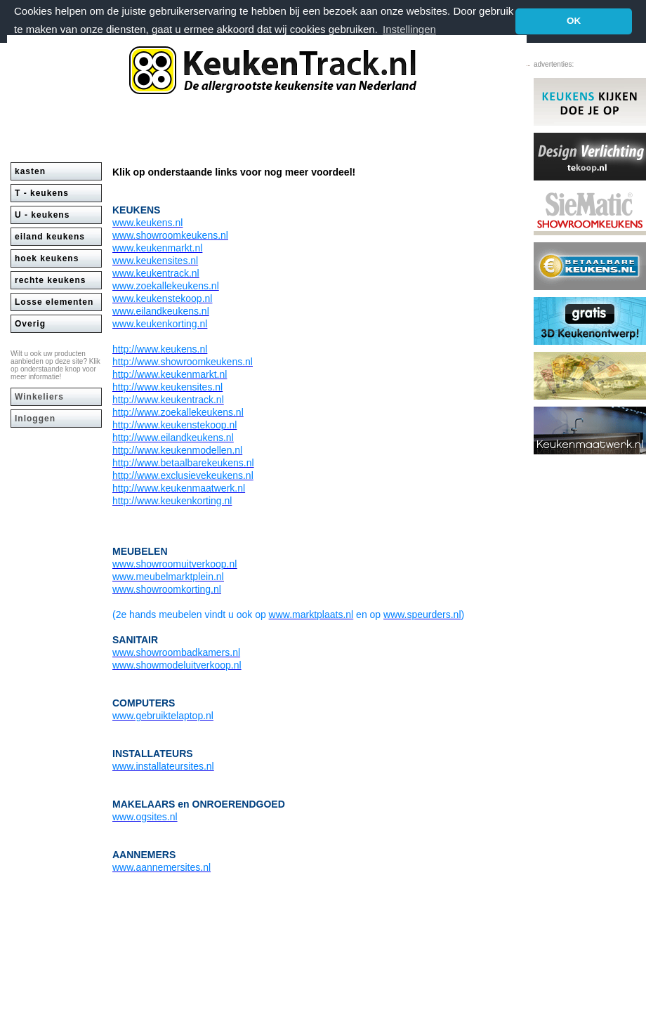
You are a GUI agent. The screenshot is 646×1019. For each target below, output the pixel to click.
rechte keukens (50, 279)
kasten (30, 171)
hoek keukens (47, 258)
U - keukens (42, 214)
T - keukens (42, 192)
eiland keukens (50, 236)
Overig (30, 323)
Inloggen (35, 418)
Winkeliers (39, 396)
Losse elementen (54, 301)
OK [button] (574, 20)
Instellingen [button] (409, 29)
